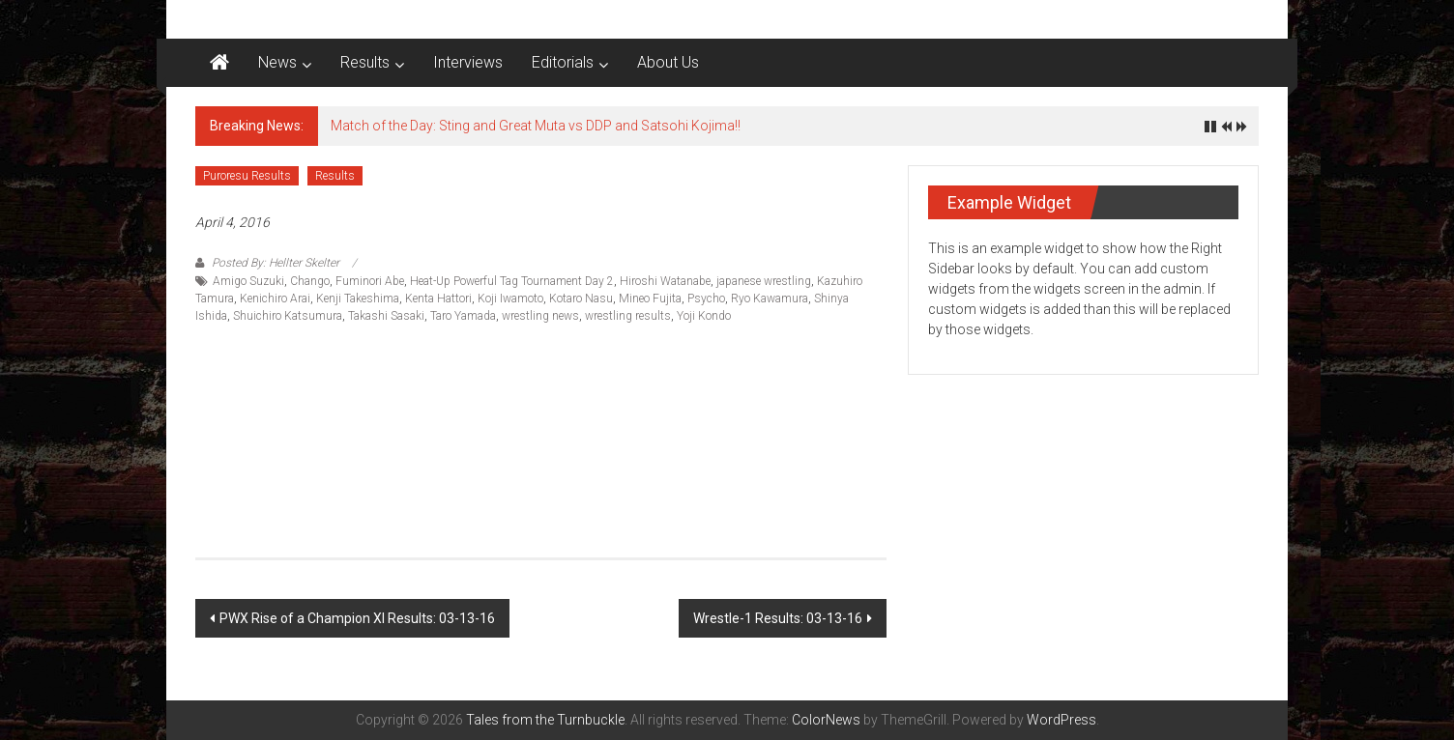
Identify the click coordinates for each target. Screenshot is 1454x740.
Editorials (563, 62)
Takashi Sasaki (386, 316)
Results (365, 62)
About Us (668, 62)
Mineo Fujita (650, 298)
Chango (310, 281)
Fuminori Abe (369, 281)
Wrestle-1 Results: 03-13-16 (777, 618)
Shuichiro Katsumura (287, 316)
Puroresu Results (247, 176)
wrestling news (540, 316)
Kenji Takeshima (357, 298)
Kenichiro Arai (275, 298)
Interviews (468, 62)
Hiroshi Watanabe (665, 281)
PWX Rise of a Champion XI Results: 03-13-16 (357, 618)
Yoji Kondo (704, 316)
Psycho (706, 298)
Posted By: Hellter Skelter (275, 263)
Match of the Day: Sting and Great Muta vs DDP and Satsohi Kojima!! (536, 125)
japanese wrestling (763, 281)
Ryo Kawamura (769, 298)
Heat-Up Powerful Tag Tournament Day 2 (512, 281)
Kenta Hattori (438, 298)
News (277, 62)
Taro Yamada (463, 316)
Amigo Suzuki (248, 281)
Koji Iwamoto (510, 298)
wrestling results (628, 316)
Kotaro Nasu (581, 298)
